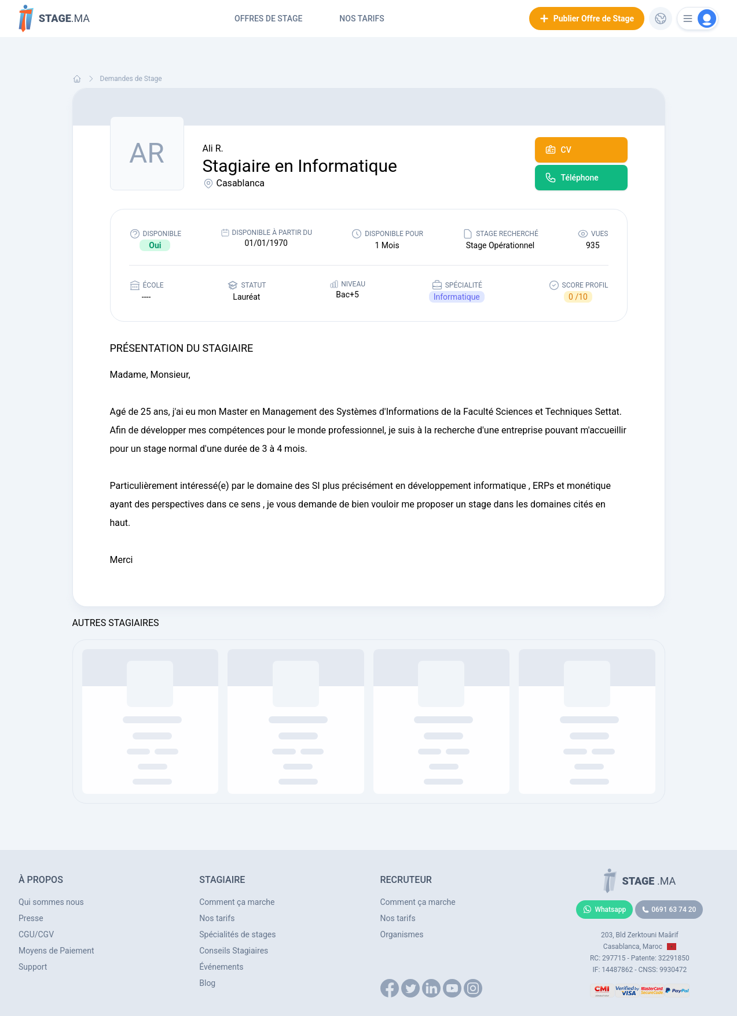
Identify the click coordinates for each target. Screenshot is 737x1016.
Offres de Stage (268, 18)
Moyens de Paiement (56, 950)
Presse (31, 918)
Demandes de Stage (131, 79)
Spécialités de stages (237, 934)
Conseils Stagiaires (233, 950)
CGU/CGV (36, 934)
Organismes (402, 934)
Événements (221, 966)
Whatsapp (604, 909)
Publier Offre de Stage (587, 18)
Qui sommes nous (51, 902)
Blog (207, 983)
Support (33, 966)
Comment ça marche (236, 902)
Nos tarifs (361, 18)
